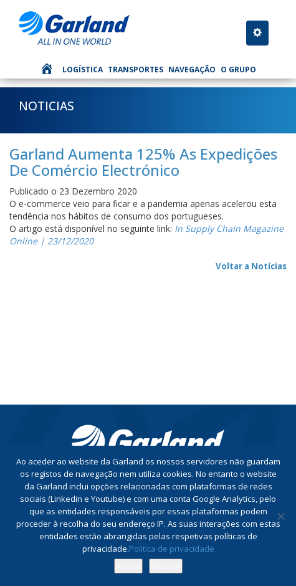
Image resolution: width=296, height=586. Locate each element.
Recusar (165, 566)
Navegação (192, 69)
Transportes (135, 69)
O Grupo (238, 69)
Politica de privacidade (171, 548)
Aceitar (128, 566)
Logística (82, 69)
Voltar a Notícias (251, 266)
